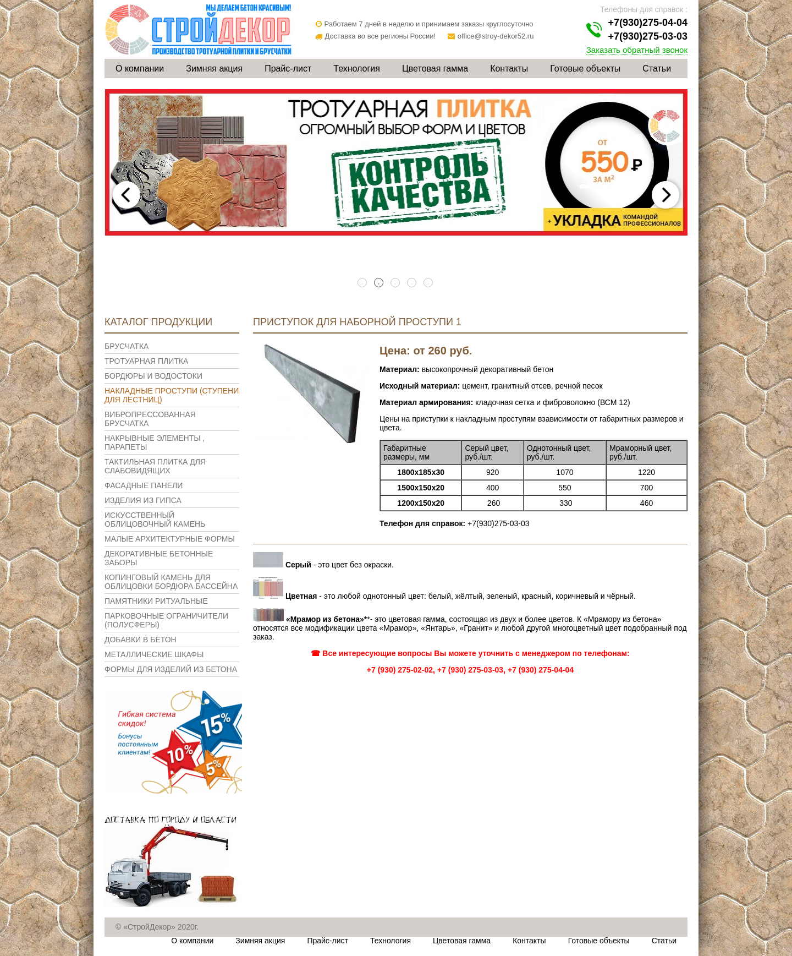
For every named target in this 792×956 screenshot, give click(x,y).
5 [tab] (429, 283)
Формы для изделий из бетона (171, 669)
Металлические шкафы (154, 654)
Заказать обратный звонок (637, 49)
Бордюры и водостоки (153, 376)
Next (665, 195)
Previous (126, 195)
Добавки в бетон (141, 639)
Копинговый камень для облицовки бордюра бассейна (171, 582)
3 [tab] (396, 283)
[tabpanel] (396, 162)
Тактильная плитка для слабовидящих (155, 466)
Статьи (656, 68)
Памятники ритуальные (156, 601)
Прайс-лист (288, 68)
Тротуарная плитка (146, 361)
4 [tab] (412, 283)
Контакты (509, 68)
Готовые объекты (585, 68)
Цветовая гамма (435, 68)
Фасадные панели (144, 485)
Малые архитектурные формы (170, 538)
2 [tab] (379, 283)
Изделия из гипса (143, 500)
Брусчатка (126, 346)
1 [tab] (363, 283)
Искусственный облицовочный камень (155, 519)
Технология (356, 68)
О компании (140, 68)
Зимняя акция (214, 68)
